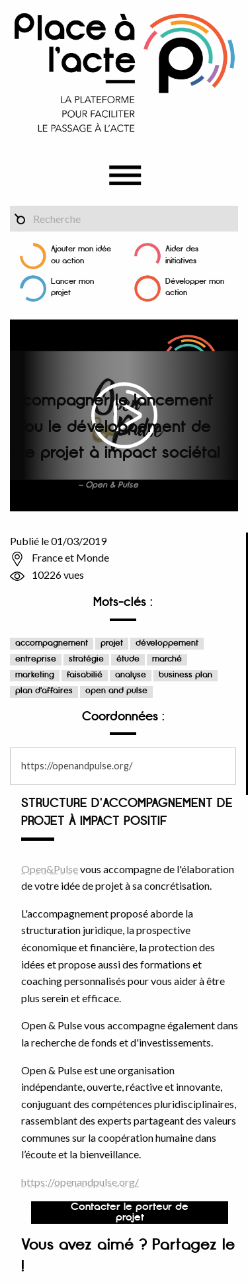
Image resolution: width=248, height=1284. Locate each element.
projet (112, 643)
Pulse (66, 869)
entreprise (35, 659)
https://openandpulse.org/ (76, 765)
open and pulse (116, 691)
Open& (37, 869)
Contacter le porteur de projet (129, 1212)
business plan (185, 675)
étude (128, 659)
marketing (34, 675)
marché (167, 659)
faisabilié (85, 675)
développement (167, 643)
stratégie (86, 659)
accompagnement (51, 643)
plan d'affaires (44, 691)
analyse (130, 675)
